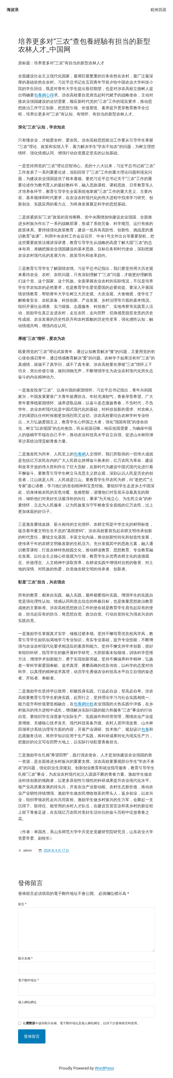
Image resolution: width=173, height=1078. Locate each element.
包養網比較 (84, 704)
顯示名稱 (25, 958)
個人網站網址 (27, 1002)
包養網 (80, 454)
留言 (22, 904)
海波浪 (13, 9)
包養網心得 (44, 95)
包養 (145, 729)
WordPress (104, 1068)
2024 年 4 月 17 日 (56, 850)
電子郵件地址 (28, 980)
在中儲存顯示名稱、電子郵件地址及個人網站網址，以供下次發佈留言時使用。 (81, 1023)
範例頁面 (158, 9)
